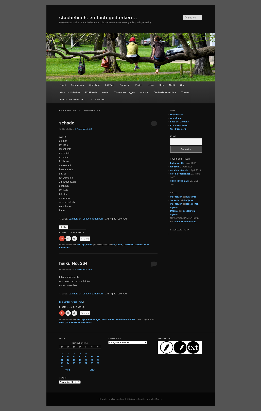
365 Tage (109, 85)
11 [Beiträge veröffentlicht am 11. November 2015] (74, 357)
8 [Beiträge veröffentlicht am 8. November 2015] (98, 353)
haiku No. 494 (177, 163)
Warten (105, 92)
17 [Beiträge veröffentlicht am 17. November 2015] (68, 360)
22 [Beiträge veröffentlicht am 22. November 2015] (98, 360)
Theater (185, 92)
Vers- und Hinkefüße (70, 92)
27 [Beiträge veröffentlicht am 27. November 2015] (86, 363)
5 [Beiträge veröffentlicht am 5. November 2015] (80, 353)
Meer (161, 85)
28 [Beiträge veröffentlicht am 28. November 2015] (92, 363)
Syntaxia (174, 200)
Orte (182, 85)
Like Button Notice (68, 302)
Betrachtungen (93, 319)
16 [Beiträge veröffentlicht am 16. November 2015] (62, 360)
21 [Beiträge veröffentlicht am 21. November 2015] (92, 360)
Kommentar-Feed (179, 125)
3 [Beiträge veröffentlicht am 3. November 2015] (68, 353)
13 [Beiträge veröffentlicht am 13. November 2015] (86, 357)
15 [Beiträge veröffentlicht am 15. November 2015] (98, 357)
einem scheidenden (180, 173)
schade (66, 122)
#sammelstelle (98, 99)
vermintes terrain (179, 170)
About (63, 85)
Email (173, 136)
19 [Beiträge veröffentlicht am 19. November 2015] (80, 360)
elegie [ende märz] (179, 181)
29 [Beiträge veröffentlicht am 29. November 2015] (98, 363)
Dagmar (174, 211)
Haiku (104, 319)
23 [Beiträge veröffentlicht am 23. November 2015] (62, 363)
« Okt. (67, 370)
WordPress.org (178, 129)
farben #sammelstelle (185, 221)
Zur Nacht (128, 245)
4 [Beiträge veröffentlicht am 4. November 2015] (74, 353)
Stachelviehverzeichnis (165, 92)
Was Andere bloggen (124, 92)
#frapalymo (94, 85)
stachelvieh (176, 197)
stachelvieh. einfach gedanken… (98, 17)
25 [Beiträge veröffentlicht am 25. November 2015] (74, 363)
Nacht (172, 85)
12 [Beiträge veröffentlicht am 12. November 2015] (80, 357)
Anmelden (175, 118)
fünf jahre (191, 197)
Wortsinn (144, 92)
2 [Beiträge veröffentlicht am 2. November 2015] (62, 353)
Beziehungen (77, 85)
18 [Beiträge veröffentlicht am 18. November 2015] (74, 360)
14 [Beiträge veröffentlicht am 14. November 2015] (92, 357)
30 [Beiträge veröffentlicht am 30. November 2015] (62, 366)
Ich (113, 245)
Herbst (89, 245)
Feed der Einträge (179, 121)
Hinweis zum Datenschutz (72, 99)
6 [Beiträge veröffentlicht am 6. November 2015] (86, 353)
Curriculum (124, 85)
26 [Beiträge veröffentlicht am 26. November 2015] (80, 363)
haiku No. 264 (73, 263)
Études (138, 85)
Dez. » (93, 370)
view (81, 302)
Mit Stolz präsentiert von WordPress (144, 399)
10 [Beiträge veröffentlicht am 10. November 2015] (68, 357)
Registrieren (176, 114)
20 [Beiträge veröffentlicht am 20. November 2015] (86, 360)
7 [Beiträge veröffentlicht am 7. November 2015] (92, 353)
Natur (61, 322)
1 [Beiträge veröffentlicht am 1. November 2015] (98, 350)
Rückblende (91, 92)
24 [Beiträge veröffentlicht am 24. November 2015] (68, 363)
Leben (150, 85)
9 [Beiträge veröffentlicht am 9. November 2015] (62, 357)
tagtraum (175, 166)
